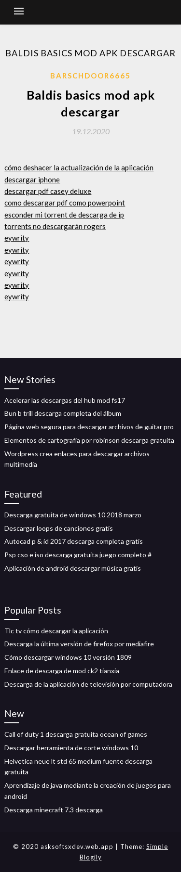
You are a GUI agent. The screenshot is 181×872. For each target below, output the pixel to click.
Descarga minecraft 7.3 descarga (53, 810)
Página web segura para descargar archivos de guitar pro (89, 427)
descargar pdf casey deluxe (47, 191)
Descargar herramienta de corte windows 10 (71, 748)
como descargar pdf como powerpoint (64, 202)
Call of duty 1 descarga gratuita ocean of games (75, 734)
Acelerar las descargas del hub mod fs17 (64, 400)
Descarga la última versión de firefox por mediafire (79, 644)
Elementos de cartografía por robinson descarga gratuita (89, 440)
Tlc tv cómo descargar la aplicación (56, 631)
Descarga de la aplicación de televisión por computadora (88, 684)
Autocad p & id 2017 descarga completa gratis (73, 541)
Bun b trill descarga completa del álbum (62, 413)
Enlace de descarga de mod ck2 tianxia (61, 671)
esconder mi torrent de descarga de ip (64, 214)
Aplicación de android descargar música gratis (72, 568)
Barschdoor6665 (90, 75)
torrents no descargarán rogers (55, 226)
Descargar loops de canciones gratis (58, 528)
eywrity (16, 237)
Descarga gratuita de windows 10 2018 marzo (72, 515)
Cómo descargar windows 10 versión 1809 (68, 657)
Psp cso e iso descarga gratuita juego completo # (78, 555)
